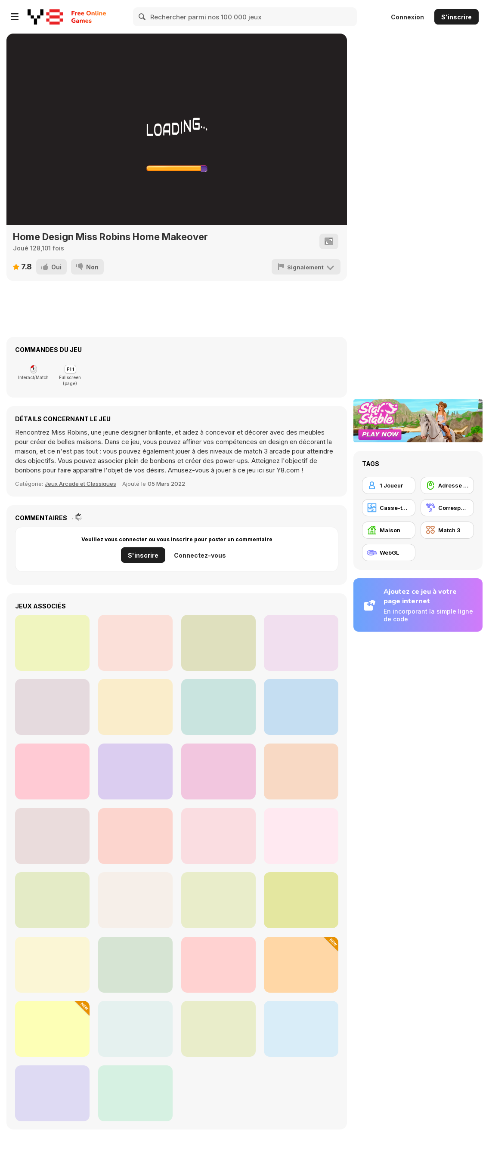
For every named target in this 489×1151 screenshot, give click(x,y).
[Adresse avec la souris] (447, 485)
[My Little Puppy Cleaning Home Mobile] (52, 900)
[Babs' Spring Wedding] (301, 771)
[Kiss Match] (135, 1093)
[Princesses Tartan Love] (301, 643)
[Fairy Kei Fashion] (52, 771)
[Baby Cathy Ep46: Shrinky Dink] (301, 965)
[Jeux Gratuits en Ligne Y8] (45, 17)
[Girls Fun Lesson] (218, 965)
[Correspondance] (447, 507)
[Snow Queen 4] (52, 836)
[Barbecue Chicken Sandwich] (135, 1029)
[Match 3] (447, 530)
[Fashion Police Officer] (218, 771)
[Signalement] (306, 267)
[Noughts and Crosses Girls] (52, 965)
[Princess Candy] (218, 1029)
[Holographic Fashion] (52, 707)
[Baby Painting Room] (301, 900)
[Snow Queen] (218, 836)
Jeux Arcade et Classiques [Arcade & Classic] (80, 483)
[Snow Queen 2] (135, 900)
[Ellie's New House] (218, 643)
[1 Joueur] (388, 485)
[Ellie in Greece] (135, 643)
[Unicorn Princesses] (218, 707)
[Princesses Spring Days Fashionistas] (52, 643)
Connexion (407, 17)
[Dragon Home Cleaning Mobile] (135, 836)
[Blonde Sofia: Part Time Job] (301, 836)
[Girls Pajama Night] (52, 1093)
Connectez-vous (200, 555)
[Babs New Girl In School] (135, 771)
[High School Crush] (135, 707)
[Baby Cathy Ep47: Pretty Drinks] (52, 1029)
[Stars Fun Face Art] (301, 1029)
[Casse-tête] (388, 507)
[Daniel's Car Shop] (135, 965)
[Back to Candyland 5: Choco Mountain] (218, 900)
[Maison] (388, 530)
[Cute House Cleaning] (301, 707)
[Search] (142, 16)
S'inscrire (456, 17)
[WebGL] (388, 552)
